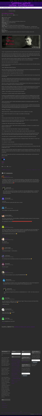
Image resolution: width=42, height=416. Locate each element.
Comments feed (4, 405)
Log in (3, 401)
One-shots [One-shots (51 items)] (14, 374)
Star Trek (21, 0)
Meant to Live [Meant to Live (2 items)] (13, 372)
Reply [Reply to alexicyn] (3, 276)
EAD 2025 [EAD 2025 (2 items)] (18, 368)
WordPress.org (4, 407)
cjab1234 (6, 238)
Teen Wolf (35, 0)
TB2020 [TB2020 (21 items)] (15, 378)
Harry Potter (11, 0)
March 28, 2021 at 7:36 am (9, 208)
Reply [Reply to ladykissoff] (3, 184)
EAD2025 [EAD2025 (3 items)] (15, 368)
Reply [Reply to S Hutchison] (3, 260)
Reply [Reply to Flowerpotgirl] (3, 204)
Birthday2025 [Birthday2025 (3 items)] (15, 362)
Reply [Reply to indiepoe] (3, 235)
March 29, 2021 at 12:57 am (9, 264)
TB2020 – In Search (6, 169)
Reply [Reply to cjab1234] (3, 244)
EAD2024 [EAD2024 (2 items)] (13, 368)
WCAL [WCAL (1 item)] (14, 380)
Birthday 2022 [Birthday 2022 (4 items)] (16, 360)
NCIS (18, 0)
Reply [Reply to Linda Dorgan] (3, 252)
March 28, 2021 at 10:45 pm (9, 256)
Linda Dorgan (20, 327)
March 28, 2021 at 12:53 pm (9, 239)
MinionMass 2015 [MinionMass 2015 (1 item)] (17, 372)
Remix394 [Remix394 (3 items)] (13, 375)
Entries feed (4, 403)
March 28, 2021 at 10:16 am (9, 227)
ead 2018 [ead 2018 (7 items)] (18, 365)
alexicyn (6, 271)
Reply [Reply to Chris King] (3, 306)
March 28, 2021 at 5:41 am (9, 177)
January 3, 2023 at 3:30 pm (9, 310)
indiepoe (6, 226)
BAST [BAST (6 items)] (12, 360)
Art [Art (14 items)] (12, 359)
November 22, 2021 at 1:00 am (10, 280)
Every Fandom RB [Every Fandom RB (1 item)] (17, 369)
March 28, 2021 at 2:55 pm (9, 248)
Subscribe (25, 375)
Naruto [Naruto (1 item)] (19, 372)
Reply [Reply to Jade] (3, 212)
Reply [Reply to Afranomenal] (4, 285)
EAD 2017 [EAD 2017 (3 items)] (15, 365)
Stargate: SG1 (25, 0)
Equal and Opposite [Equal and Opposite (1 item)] (13, 369)
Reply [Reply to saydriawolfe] (4, 195)
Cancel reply (30, 327)
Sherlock (39, 0)
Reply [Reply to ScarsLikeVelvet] (3, 315)
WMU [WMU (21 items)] (13, 383)
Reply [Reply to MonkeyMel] (3, 268)
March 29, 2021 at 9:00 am (9, 272)
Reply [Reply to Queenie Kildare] (3, 223)
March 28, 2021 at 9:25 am (9, 216)
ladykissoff (7, 176)
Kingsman (15, 0)
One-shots (4, 166)
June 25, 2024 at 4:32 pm (9, 319)
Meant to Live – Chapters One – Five (33, 169)
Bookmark (9, 166)
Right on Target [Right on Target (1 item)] (16, 375)
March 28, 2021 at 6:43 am (9, 199)
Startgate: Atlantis (30, 0)
